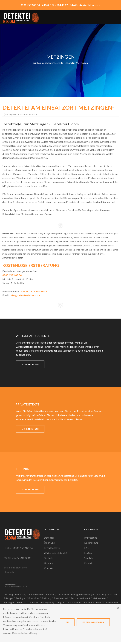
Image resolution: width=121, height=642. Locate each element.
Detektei (49, 537)
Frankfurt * (34, 598)
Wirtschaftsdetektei (55, 552)
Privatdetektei (52, 547)
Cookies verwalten (93, 622)
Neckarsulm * (76, 602)
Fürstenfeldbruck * (82, 598)
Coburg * (102, 594)
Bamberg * (52, 594)
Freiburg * (47, 598)
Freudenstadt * (62, 598)
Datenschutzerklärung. (25, 632)
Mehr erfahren (30, 364)
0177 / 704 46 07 (21, 557)
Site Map (89, 558)
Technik (48, 558)
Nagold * (62, 602)
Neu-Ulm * (90, 602)
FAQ (86, 547)
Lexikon (88, 552)
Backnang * (22, 594)
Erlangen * (10, 598)
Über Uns (49, 542)
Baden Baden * (37, 594)
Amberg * (9, 594)
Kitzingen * (10, 602)
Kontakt (48, 568)
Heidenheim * (100, 598)
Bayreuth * (64, 594)
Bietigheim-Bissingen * (84, 594)
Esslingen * (22, 598)
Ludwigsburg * (48, 602)
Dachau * (113, 594)
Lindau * (35, 602)
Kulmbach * (23, 602)
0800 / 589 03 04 (23, 547)
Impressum (90, 537)
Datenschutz (91, 542)
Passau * (101, 602)
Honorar (49, 563)
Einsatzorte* (15, 585)
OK (67, 622)
